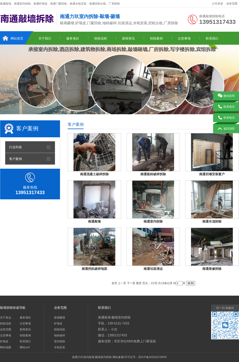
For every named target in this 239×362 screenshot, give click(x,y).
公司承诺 (217, 3)
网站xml (25, 347)
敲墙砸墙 (59, 317)
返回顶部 (226, 128)
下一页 (131, 283)
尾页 (139, 283)
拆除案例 (156, 38)
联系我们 (212, 38)
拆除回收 (59, 329)
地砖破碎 (59, 335)
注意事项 (184, 38)
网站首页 (17, 38)
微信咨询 (226, 96)
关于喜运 (5, 317)
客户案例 (15, 159)
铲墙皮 (4, 341)
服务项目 (72, 38)
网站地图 (5, 347)
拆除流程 (100, 38)
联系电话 (226, 107)
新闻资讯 (128, 38)
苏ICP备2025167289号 (152, 357)
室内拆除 (59, 341)
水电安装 (59, 347)
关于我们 (44, 38)
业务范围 (231, 3)
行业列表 (15, 147)
